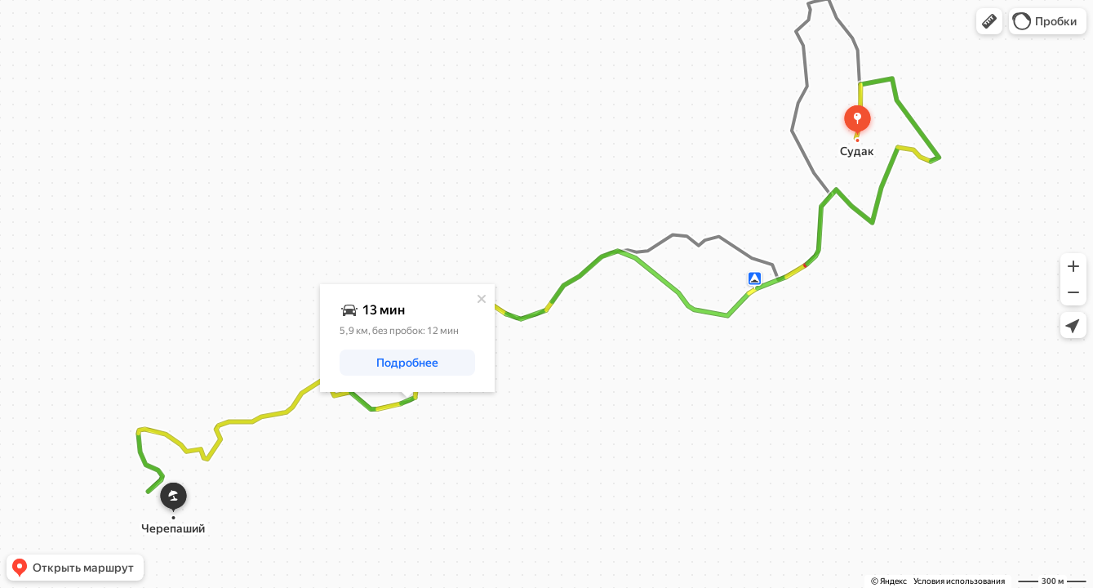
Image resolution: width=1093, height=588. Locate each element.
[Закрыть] (481, 298)
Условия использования (959, 581)
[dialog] (407, 338)
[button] (989, 21)
